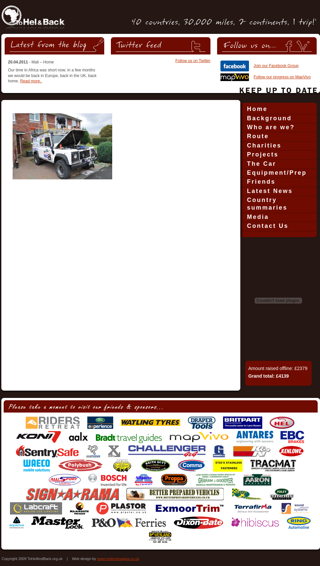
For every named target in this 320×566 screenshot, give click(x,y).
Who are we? (271, 127)
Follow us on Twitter (192, 60)
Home (257, 109)
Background (269, 118)
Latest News (270, 191)
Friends (261, 181)
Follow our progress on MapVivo (282, 77)
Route (258, 136)
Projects (263, 154)
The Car (261, 163)
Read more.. (31, 81)
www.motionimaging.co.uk (118, 559)
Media (258, 217)
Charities (264, 145)
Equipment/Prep (277, 172)
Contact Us (267, 226)
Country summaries (267, 204)
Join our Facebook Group (276, 65)
